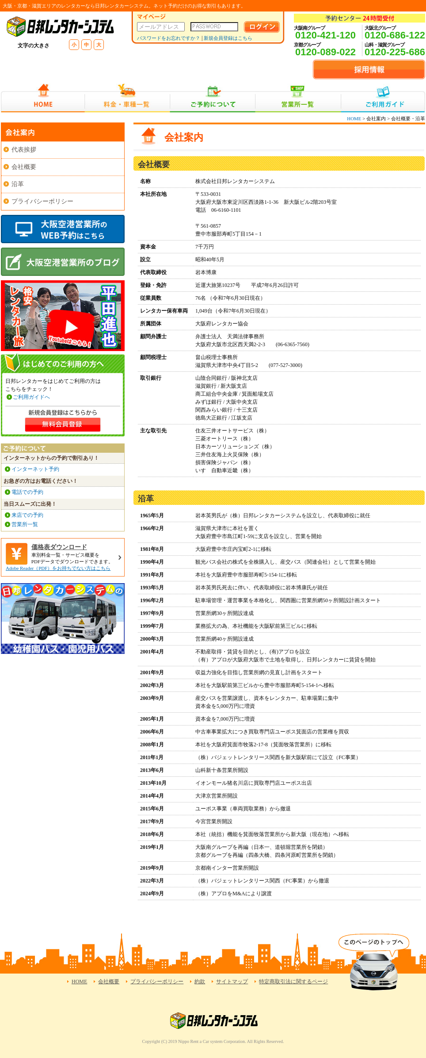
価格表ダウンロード (59, 547)
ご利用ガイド (383, 98)
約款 (199, 981)
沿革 (17, 184)
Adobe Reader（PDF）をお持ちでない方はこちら (58, 568)
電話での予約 (27, 492)
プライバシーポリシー (42, 201)
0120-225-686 (395, 51)
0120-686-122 (395, 35)
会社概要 (23, 167)
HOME (42, 98)
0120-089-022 (325, 51)
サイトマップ (232, 981)
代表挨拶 (23, 149)
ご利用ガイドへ (31, 397)
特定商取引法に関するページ (293, 981)
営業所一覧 (298, 98)
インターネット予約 (35, 469)
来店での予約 (27, 515)
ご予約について (212, 98)
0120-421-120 (325, 35)
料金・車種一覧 (127, 98)
